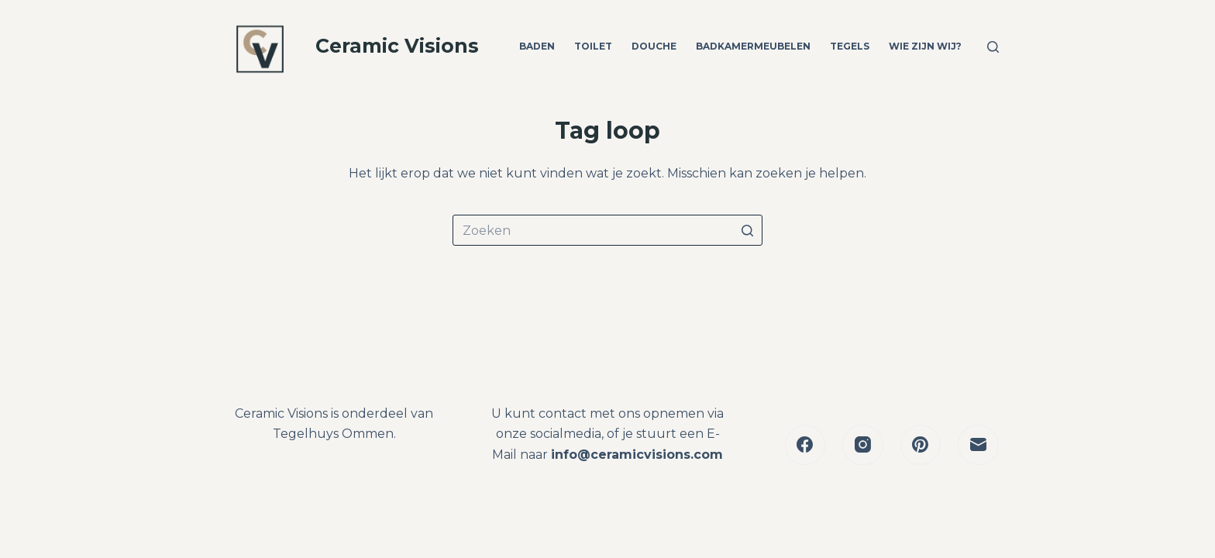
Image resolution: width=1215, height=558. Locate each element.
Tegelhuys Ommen (333, 433)
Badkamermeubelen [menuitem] (753, 46)
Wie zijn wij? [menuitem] (925, 46)
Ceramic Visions (397, 45)
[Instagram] (862, 445)
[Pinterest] (920, 445)
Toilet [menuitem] (593, 46)
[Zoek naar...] (607, 230)
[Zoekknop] (746, 230)
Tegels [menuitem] (849, 46)
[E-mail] (978, 445)
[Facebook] (805, 445)
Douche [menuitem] (654, 46)
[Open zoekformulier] (993, 47)
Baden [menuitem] (537, 46)
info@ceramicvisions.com (637, 454)
